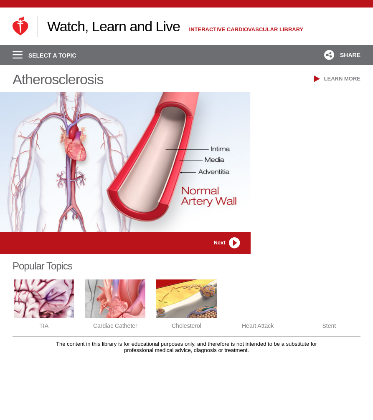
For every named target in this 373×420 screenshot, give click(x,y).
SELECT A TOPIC (44, 55)
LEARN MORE (337, 78)
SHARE (342, 55)
